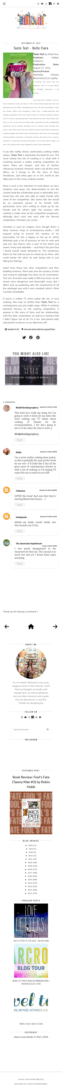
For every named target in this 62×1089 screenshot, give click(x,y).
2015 (30, 879)
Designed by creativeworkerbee (31, 1084)
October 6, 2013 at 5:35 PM (49, 546)
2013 (30, 886)
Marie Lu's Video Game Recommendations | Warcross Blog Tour (31, 982)
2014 (30, 883)
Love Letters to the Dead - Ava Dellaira (31, 940)
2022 (30, 856)
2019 (30, 866)
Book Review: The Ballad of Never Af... (31, 377)
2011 (30, 893)
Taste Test (38, 54)
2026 (30, 845)
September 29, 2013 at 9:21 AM (48, 516)
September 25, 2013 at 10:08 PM (48, 490)
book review (27, 329)
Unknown (20, 491)
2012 (30, 890)
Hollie (19, 452)
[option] (31, 371)
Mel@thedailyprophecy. (27, 434)
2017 (30, 873)
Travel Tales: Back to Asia (31, 1023)
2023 (31, 852)
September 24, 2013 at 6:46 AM (48, 407)
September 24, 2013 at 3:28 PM (48, 452)
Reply (20, 439)
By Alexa (34, 329)
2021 (30, 859)
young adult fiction (49, 329)
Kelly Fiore (40, 329)
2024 (31, 849)
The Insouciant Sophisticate (29, 543)
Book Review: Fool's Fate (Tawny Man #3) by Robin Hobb (31, 782)
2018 (30, 869)
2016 (30, 876)
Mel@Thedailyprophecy (27, 407)
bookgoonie (21, 517)
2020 (30, 862)
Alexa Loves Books (27, 1079)
